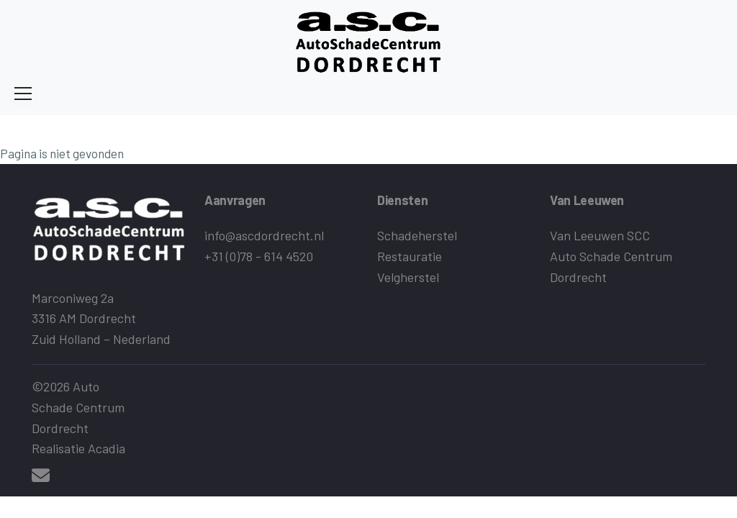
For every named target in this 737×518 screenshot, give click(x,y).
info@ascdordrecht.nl (264, 235)
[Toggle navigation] (23, 93)
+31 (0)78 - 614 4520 (258, 256)
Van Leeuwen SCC (600, 235)
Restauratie (409, 256)
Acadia (106, 448)
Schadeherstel (417, 235)
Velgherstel (408, 277)
